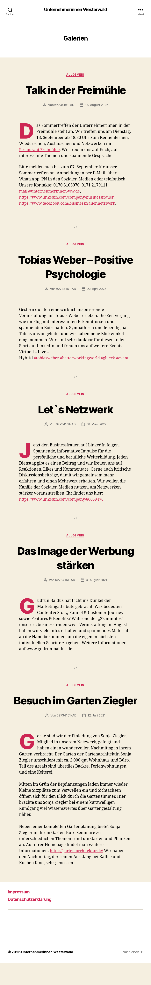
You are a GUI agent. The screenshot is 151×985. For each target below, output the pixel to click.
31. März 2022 (97, 431)
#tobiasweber (47, 358)
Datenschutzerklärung (32, 921)
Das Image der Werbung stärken (75, 565)
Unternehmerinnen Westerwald (75, 9)
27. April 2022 (97, 290)
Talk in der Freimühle (75, 89)
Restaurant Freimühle (40, 150)
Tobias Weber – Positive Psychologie (75, 267)
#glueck (111, 358)
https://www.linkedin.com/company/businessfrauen (69, 197)
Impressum (20, 914)
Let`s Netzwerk (75, 415)
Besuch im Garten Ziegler (75, 714)
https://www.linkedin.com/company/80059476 (63, 506)
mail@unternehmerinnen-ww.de (51, 191)
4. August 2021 (96, 587)
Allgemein (75, 75)
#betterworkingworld (82, 358)
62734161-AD (64, 105)
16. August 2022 (96, 105)
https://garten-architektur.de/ (78, 872)
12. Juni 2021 (96, 737)
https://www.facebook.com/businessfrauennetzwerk (69, 203)
